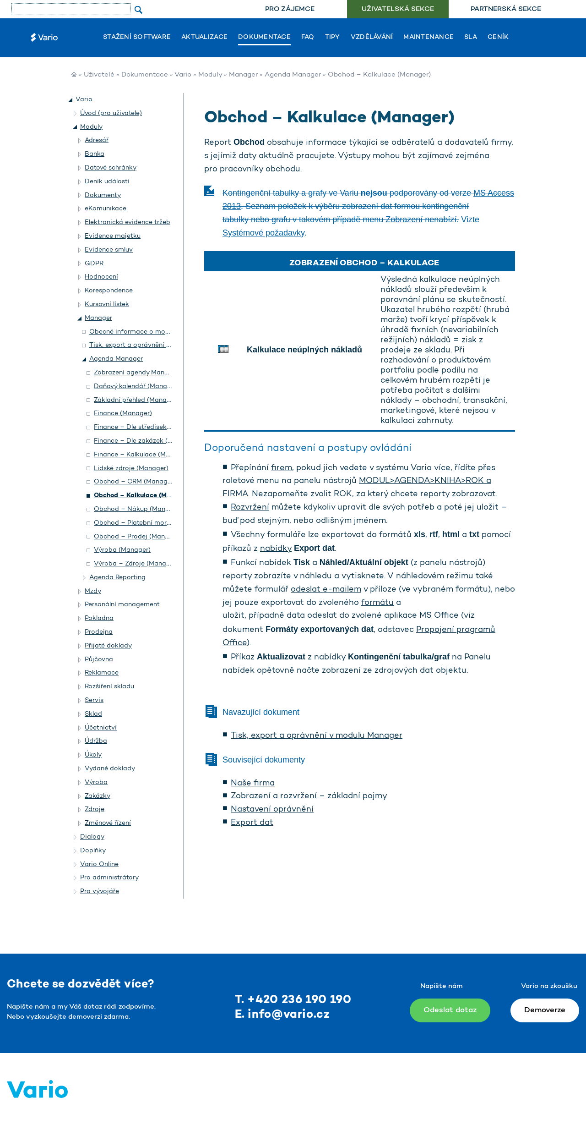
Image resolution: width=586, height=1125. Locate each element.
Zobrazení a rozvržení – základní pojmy (309, 796)
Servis (94, 700)
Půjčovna (99, 659)
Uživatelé (99, 74)
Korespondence (109, 290)
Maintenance (428, 37)
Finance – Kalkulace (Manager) (142, 454)
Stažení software (137, 37)
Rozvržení (250, 508)
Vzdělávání (372, 37)
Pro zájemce (290, 9)
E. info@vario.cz (282, 1015)
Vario (182, 74)
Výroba (96, 782)
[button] (71, 100)
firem (281, 468)
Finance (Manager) (123, 413)
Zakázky (97, 796)
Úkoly (93, 755)
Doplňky (93, 850)
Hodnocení (101, 277)
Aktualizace (204, 37)
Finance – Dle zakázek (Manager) (145, 441)
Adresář (97, 140)
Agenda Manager (293, 74)
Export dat (252, 823)
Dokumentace (264, 37)
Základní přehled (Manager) (136, 400)
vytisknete (363, 576)
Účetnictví (101, 727)
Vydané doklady (110, 768)
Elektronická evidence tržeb (127, 222)
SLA (470, 37)
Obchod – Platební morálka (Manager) (153, 523)
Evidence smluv (109, 250)
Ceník (498, 37)
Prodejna (99, 632)
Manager (243, 74)
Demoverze (544, 1010)
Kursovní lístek (107, 304)
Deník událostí (107, 181)
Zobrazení (404, 219)
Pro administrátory (109, 877)
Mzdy (93, 591)
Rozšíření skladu (109, 686)
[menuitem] (289, 9)
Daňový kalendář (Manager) (136, 386)
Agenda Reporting (117, 577)
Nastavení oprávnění (272, 810)
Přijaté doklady (108, 645)
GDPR (94, 263)
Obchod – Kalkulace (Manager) (142, 495)
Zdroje (94, 809)
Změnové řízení (108, 823)
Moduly (210, 74)
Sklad (93, 714)
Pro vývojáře (99, 891)
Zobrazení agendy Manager (136, 372)
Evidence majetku (113, 236)
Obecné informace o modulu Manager (148, 332)
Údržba (96, 741)
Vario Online (99, 864)
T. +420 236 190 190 (293, 1000)
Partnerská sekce (506, 9)
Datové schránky (110, 168)
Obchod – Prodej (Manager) (137, 536)
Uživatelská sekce (398, 9)
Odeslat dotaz (450, 1010)
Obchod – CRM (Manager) (135, 481)
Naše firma (253, 783)
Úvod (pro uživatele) (111, 113)
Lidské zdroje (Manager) (131, 468)
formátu (377, 603)
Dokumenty (103, 195)
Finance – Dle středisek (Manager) (147, 427)
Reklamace (102, 673)
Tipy (332, 37)
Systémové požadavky (263, 232)
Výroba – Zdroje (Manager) (136, 563)
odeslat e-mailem (326, 590)
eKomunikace (105, 208)
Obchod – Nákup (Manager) (138, 509)
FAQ (308, 37)
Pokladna (99, 618)
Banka (94, 154)
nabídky (276, 549)
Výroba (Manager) (122, 550)
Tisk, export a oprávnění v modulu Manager (316, 736)
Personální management (122, 604)
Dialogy (92, 837)
